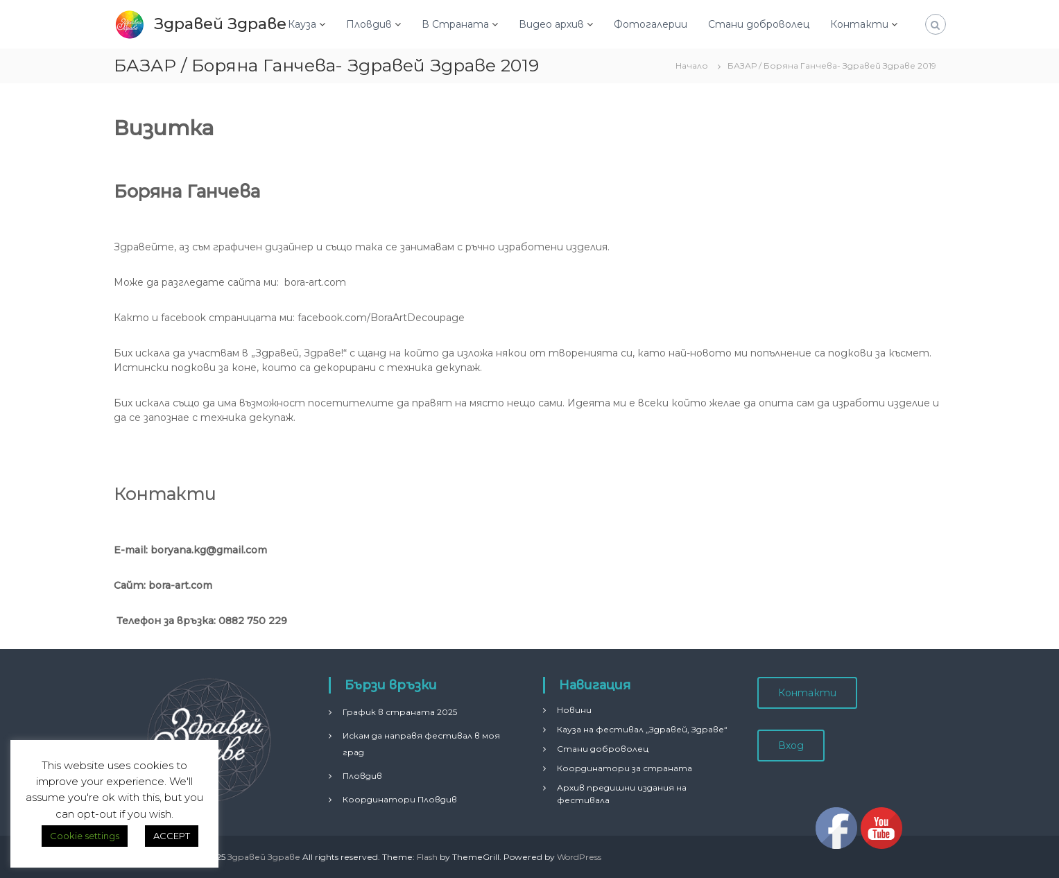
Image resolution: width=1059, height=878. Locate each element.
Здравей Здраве (220, 24)
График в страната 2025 (400, 712)
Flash (427, 857)
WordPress (579, 857)
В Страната (455, 24)
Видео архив (551, 24)
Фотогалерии (650, 24)
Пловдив (369, 24)
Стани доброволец (758, 24)
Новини (574, 710)
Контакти (859, 24)
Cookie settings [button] (84, 835)
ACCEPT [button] (171, 835)
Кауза (302, 24)
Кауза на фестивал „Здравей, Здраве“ (642, 729)
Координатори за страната (624, 768)
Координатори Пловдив (400, 799)
